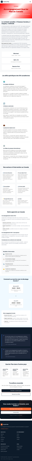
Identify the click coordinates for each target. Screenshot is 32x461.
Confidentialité (19, 447)
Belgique (18, 437)
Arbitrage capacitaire (4, 447)
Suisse (18, 435)
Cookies (18, 449)
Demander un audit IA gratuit (16, 390)
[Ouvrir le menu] (30, 2)
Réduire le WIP (3, 449)
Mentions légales (19, 446)
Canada (18, 439)
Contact (2, 441)
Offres (2, 435)
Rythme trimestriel (4, 451)
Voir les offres (16, 412)
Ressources (3, 437)
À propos (2, 439)
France (18, 434)
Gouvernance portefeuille (5, 446)
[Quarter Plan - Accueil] (5, 2)
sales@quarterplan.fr (4, 428)
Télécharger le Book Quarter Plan (16, 408)
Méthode (2, 434)
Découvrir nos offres (16, 394)
